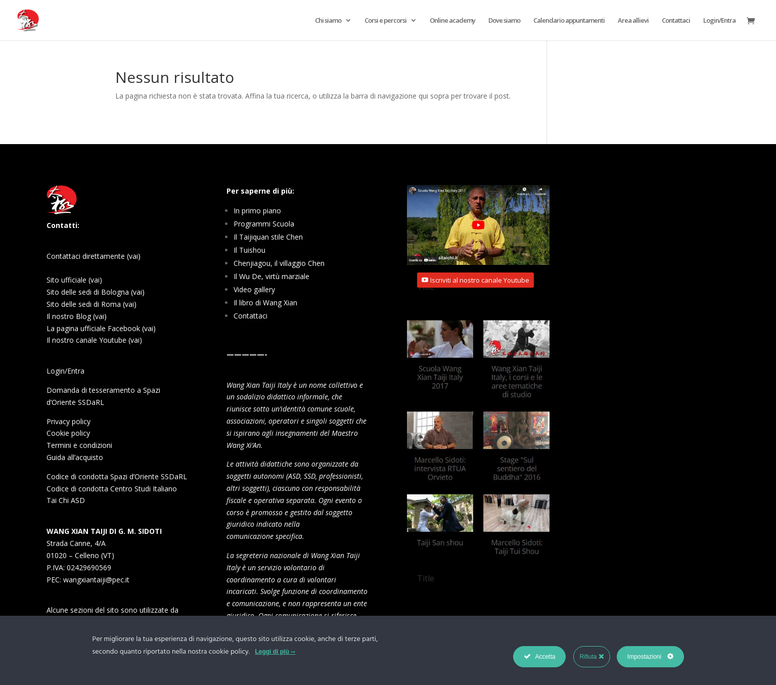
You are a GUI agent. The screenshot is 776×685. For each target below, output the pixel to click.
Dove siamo (504, 21)
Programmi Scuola (264, 224)
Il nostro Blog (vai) (77, 316)
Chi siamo (328, 21)
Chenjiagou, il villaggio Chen (279, 263)
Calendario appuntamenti (569, 21)
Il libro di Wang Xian (265, 302)
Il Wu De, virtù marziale (271, 276)
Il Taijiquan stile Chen (268, 237)
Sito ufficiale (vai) (74, 280)
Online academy (452, 21)
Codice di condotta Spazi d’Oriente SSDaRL (117, 476)
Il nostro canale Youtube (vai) (94, 340)
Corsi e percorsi (385, 21)
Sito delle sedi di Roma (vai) (91, 304)
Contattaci (676, 21)
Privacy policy (68, 421)
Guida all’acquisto (75, 457)
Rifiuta (591, 656)
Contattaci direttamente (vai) (94, 256)
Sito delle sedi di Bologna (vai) (96, 292)
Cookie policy (68, 433)
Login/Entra (719, 21)
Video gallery (254, 289)
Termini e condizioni (79, 445)
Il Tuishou (249, 250)
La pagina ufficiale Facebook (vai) (101, 328)
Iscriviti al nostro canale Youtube (479, 280)
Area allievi (633, 21)
